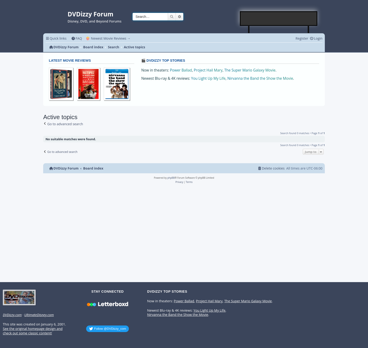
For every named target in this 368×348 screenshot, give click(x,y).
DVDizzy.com (12, 315)
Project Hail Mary (208, 70)
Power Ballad (181, 70)
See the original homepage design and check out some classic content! (32, 331)
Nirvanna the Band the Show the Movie (260, 78)
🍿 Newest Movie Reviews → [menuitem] (108, 38)
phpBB (171, 177)
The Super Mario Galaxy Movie (250, 70)
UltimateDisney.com (39, 315)
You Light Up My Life (208, 78)
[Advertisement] (278, 18)
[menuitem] (76, 38)
